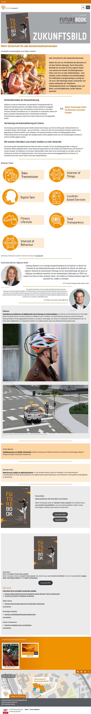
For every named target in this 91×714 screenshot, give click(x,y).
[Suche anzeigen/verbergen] (88, 7)
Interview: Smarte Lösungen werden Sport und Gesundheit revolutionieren (24, 604)
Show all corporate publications (11, 668)
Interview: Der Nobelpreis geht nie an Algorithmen (18, 625)
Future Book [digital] (60, 514)
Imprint (26, 709)
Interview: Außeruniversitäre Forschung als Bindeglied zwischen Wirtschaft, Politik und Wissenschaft (32, 594)
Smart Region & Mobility (13, 578)
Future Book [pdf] (39, 256)
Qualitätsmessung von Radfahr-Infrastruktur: (17, 452)
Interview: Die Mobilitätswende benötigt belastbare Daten (20, 614)
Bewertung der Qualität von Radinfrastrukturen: (18, 472)
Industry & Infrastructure (30, 578)
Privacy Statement (34, 709)
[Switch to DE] (83, 7)
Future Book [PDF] (60, 520)
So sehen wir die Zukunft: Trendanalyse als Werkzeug (19, 596)
